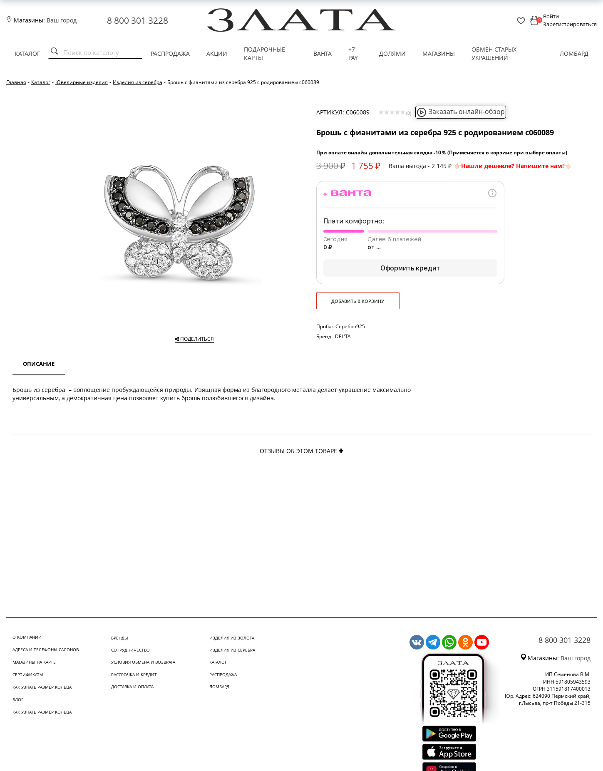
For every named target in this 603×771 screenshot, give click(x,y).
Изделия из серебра (232, 650)
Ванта (322, 53)
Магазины (438, 53)
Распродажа (170, 53)
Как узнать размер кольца (42, 687)
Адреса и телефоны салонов (45, 649)
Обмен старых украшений (493, 53)
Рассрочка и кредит (134, 674)
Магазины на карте (34, 662)
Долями (392, 53)
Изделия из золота (231, 638)
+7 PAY (353, 53)
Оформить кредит (410, 268)
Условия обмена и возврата (143, 662)
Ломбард (574, 53)
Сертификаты (27, 674)
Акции (216, 53)
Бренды (119, 638)
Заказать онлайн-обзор (461, 111)
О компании (27, 637)
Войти (551, 16)
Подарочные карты (264, 53)
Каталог (27, 53)
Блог (17, 699)
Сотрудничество (130, 650)
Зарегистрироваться (570, 24)
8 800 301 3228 (137, 20)
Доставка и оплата (132, 686)
